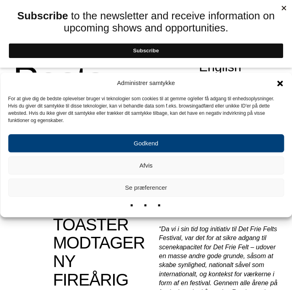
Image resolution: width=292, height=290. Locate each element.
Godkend (146, 143)
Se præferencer (146, 187)
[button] (280, 83)
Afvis (146, 165)
